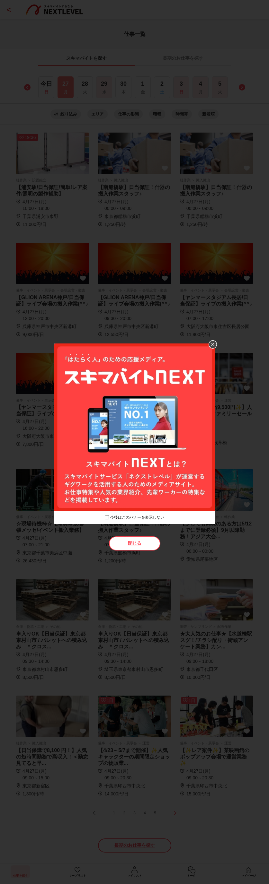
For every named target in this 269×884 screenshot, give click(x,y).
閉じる (134, 543)
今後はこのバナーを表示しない (137, 517)
